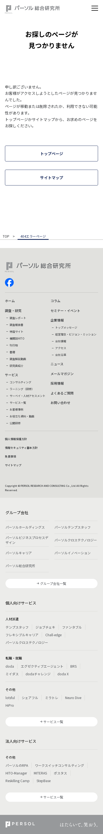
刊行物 (14, 345)
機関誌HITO (17, 338)
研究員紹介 (16, 366)
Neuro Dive (73, 697)
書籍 (12, 352)
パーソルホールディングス (25, 527)
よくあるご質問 (62, 393)
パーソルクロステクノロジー (75, 540)
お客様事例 (16, 409)
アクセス (60, 348)
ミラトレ (51, 697)
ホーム (10, 300)
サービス (11, 374)
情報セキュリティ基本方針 (21, 448)
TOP (6, 236)
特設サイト (16, 331)
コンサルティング (20, 382)
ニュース (57, 363)
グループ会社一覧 (53, 583)
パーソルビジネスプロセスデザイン (26, 540)
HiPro (9, 705)
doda (9, 666)
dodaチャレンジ (38, 673)
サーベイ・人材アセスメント (27, 396)
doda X (63, 673)
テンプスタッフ (17, 627)
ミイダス (12, 673)
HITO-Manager (16, 773)
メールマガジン (62, 373)
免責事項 (10, 456)
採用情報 (57, 383)
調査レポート (18, 318)
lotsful (10, 697)
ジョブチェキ (45, 627)
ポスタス (60, 773)
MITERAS (40, 773)
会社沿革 (60, 355)
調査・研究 (13, 310)
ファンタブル (72, 627)
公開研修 (15, 423)
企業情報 (57, 320)
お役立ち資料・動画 (22, 416)
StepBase (44, 780)
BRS (73, 666)
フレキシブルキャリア (21, 634)
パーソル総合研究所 (20, 565)
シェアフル (30, 697)
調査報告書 (16, 325)
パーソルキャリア (18, 552)
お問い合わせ (60, 402)
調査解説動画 (18, 359)
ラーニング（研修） (22, 389)
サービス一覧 (18, 402)
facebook (9, 282)
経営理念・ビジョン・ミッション (75, 334)
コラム (55, 300)
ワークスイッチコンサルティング (59, 765)
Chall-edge (53, 634)
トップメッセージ (66, 327)
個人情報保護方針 (16, 439)
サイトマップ (13, 465)
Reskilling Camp (17, 780)
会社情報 (60, 341)
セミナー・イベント (65, 310)
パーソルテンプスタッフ (72, 527)
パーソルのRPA (16, 765)
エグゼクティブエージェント (42, 666)
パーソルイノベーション (72, 552)
